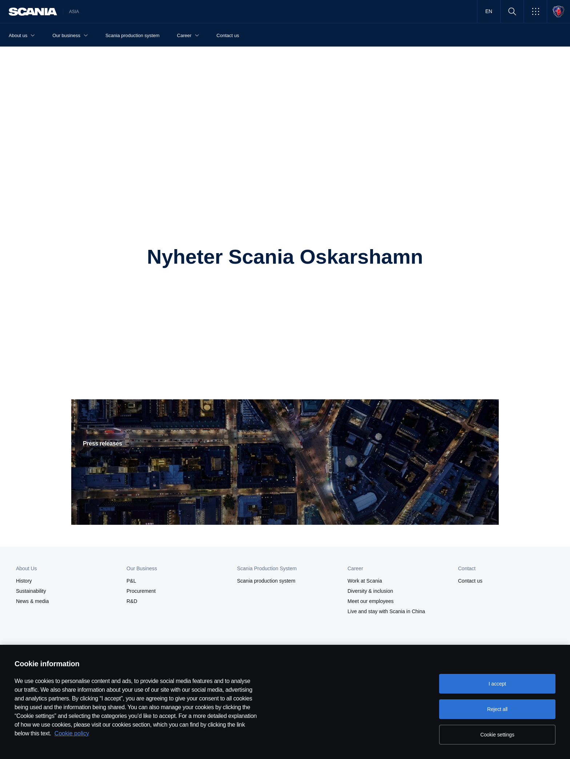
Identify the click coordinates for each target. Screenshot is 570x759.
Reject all (497, 709)
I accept (497, 684)
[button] (535, 11)
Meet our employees (371, 601)
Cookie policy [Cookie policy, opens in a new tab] (72, 733)
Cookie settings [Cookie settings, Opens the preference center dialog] (497, 735)
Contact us (470, 581)
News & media (32, 601)
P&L (131, 581)
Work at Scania (365, 581)
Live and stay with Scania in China (386, 611)
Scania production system (266, 581)
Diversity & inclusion (370, 591)
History (24, 581)
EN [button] (488, 11)
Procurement (141, 591)
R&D (132, 601)
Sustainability (31, 591)
